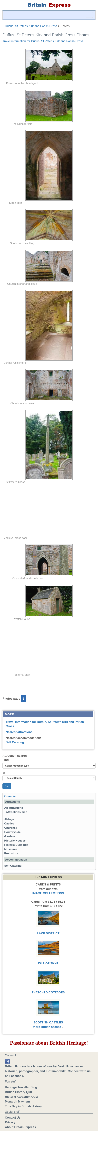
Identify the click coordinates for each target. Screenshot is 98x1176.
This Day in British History (23, 1106)
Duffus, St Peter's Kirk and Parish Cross (31, 26)
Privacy (10, 1122)
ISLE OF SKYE (48, 963)
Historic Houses (15, 840)
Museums (10, 849)
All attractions (13, 807)
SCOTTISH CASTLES (48, 1022)
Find (5, 760)
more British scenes (47, 1027)
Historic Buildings (16, 844)
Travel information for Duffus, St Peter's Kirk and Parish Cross (42, 41)
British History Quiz (18, 1092)
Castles (9, 823)
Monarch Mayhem (17, 1101)
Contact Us (12, 1117)
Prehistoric (11, 853)
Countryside (12, 832)
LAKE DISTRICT (48, 933)
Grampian (10, 796)
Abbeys (9, 819)
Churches (10, 827)
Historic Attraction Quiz (21, 1096)
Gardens (10, 836)
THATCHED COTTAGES (48, 992)
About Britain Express (20, 1127)
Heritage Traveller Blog (21, 1087)
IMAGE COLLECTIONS (48, 893)
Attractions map (16, 812)
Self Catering (15, 742)
